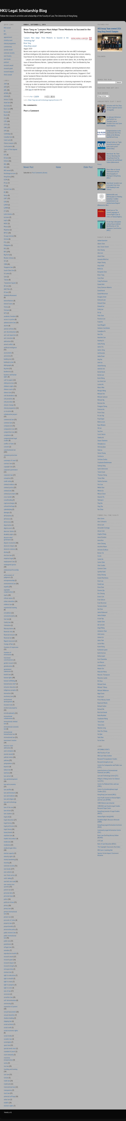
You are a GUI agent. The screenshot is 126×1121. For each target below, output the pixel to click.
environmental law (10, 583)
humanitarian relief (10, 684)
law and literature (9, 793)
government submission (8, 670)
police (6, 899)
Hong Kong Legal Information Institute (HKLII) (110, 826)
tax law (6, 1066)
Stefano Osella (102, 459)
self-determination (10, 1000)
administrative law (10, 322)
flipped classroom (9, 641)
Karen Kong (101, 646)
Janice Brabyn (102, 615)
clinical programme (10, 43)
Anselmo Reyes (102, 546)
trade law (7, 1081)
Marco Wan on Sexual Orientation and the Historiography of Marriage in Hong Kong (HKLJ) (114, 173)
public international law (10, 936)
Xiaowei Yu (101, 497)
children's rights (9, 386)
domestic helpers (9, 546)
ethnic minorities (9, 601)
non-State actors (9, 875)
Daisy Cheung (102, 575)
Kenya (6, 195)
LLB (5, 201)
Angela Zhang (102, 534)
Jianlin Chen (101, 621)
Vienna (6, 307)
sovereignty (7, 1042)
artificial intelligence (10, 347)
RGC (5, 248)
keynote (6, 766)
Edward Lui (101, 306)
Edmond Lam (102, 300)
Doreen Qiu (101, 590)
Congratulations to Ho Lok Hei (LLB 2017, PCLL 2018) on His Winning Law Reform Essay (114, 134)
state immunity (9, 1054)
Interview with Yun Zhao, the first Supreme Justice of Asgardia (114, 107)
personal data (8, 893)
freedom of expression (11, 647)
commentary (8, 46)
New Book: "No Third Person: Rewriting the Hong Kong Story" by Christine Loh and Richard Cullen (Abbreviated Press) (110, 159)
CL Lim (99, 556)
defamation (7, 515)
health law (7, 674)
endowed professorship (11, 570)
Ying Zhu (100, 506)
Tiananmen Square (10, 283)
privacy (6, 905)
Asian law (7, 102)
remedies (7, 950)
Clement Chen (102, 568)
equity (6, 595)
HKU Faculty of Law (104, 752)
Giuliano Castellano (104, 328)
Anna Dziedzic (102, 537)
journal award (8, 50)
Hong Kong (7, 176)
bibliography (8, 365)
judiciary (6, 760)
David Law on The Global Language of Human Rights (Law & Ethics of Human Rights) (114, 213)
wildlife (6, 1102)
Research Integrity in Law (105, 762)
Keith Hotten (102, 653)
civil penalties (8, 399)
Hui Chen (100, 609)
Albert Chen (101, 243)
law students (8, 813)
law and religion (9, 799)
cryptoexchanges (9, 503)
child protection (9, 383)
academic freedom (10, 316)
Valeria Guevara (102, 481)
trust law (7, 1093)
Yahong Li (100, 500)
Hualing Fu (101, 340)
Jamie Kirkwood (102, 612)
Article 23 (7, 99)
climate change (8, 405)
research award (8, 65)
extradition (7, 613)
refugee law (7, 947)
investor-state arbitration (8, 746)
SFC (5, 261)
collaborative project (10, 414)
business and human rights (10, 376)
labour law (7, 770)
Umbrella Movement (10, 295)
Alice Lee (100, 253)
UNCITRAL (7, 289)
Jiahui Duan (101, 356)
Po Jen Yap (101, 415)
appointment (8, 37)
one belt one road (9, 881)
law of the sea (8, 807)
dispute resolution (9, 543)
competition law (9, 432)
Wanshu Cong (102, 728)
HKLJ (5, 164)
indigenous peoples (10, 690)
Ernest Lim (101, 596)
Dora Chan (101, 587)
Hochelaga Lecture (9, 173)
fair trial (6, 619)
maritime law (8, 835)
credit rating (8, 481)
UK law (6, 286)
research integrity (9, 966)
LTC (5, 211)
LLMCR (6, 205)
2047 (5, 84)
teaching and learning (10, 1069)
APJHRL (6, 93)
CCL (5, 118)
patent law (7, 890)
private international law (10, 912)
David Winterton (103, 293)
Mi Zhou (100, 681)
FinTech (6, 161)
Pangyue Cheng (102, 406)
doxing (6, 552)
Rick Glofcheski (102, 712)
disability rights (8, 534)
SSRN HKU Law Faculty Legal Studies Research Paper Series (109, 807)
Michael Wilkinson (103, 690)
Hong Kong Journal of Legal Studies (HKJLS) (109, 812)
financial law (8, 638)
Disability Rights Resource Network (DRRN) (108, 821)
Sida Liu (100, 450)
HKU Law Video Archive (105, 756)
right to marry (8, 981)
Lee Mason (101, 662)
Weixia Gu (101, 490)
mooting (6, 863)
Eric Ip (99, 312)
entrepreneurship (9, 580)
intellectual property (10, 708)
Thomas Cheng (102, 475)
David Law (101, 584)
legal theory (8, 829)
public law (7, 941)
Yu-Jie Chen (101, 740)
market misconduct (10, 838)
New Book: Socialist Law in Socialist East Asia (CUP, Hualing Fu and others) (114, 186)
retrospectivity (8, 969)
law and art (7, 776)
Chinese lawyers (9, 143)
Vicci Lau (100, 484)
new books (7, 59)
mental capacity (9, 853)
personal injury (8, 896)
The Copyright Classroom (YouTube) (109, 847)
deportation (8, 525)
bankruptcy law (8, 362)
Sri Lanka (6, 273)
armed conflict (8, 344)
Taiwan (6, 280)
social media (8, 1036)
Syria (5, 276)
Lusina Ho (101, 384)
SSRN (5, 264)
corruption (7, 478)
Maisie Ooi (101, 668)
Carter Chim (101, 562)
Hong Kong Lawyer (30, 46)
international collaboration (8, 717)
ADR (5, 87)
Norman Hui (101, 403)
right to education (9, 975)
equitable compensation (8, 591)
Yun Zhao (100, 509)
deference (7, 519)
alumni (6, 325)
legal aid (6, 817)
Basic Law (7, 109)
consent (6, 447)
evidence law (8, 604)
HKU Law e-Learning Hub (105, 850)
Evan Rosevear (102, 603)
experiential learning (10, 607)
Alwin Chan (101, 256)
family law (7, 622)
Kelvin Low (101, 375)
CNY (5, 131)
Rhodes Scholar (8, 258)
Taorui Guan (101, 472)
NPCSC (6, 233)
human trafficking (9, 681)
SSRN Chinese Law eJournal (106, 803)
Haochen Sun (102, 337)
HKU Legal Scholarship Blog (23, 10)
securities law (8, 997)
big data (6, 368)
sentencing (7, 1003)
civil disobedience (9, 395)
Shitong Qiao (102, 447)
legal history (8, 823)
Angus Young (102, 262)
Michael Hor (101, 394)
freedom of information (8, 653)
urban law (7, 1099)
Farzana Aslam (102, 606)
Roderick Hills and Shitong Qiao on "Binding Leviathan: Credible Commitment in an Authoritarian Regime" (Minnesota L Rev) (110, 199)
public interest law (10, 932)
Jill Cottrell (101, 625)
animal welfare (8, 329)
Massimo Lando (102, 678)
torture (6, 1078)
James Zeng (101, 350)
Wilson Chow (102, 494)
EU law (6, 158)
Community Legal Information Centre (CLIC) (109, 831)
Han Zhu (100, 334)
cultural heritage (9, 506)
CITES (5, 124)
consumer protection (10, 455)
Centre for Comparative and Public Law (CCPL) (110, 766)
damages (7, 512)
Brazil (5, 115)
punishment (7, 944)
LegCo (6, 220)
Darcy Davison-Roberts (105, 287)
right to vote (8, 988)
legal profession (54, 100)
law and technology (42, 100)
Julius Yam (101, 640)
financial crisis (8, 631)
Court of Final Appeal (10, 149)
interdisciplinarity (9, 713)
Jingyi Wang (101, 628)
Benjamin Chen (102, 272)
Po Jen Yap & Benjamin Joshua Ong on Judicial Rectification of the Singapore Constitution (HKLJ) (114, 226)
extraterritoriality (9, 616)
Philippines (7, 245)
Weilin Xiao (101, 487)
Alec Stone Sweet (103, 247)
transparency (8, 1090)
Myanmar (7, 230)
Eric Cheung (101, 593)
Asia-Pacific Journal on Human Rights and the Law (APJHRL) (109, 799)
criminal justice (8, 487)
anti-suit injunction (10, 335)
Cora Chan (101, 278)
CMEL (5, 127)
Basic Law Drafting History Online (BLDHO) (108, 836)
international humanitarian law (9, 733)
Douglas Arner (102, 297)
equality (6, 586)
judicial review (8, 757)
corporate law (8, 475)
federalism (7, 625)
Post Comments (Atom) (39, 172)
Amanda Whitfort (103, 259)
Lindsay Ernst (102, 665)
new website (8, 872)
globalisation (8, 666)
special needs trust (10, 1048)
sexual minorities (9, 1015)
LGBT (5, 198)
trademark (7, 1084)
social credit (8, 1027)
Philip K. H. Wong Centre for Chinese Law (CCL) (109, 780)
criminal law (7, 490)
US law (6, 292)
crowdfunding (8, 500)
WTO (5, 313)
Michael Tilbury (102, 687)
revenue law (7, 972)
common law (8, 423)
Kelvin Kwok (101, 372)
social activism (8, 1024)
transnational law (9, 1087)
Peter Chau (101, 412)
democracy (7, 522)
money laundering (9, 859)
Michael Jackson (102, 397)
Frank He (100, 322)
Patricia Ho (101, 409)
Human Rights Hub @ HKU (106, 816)
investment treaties (10, 740)
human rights (8, 677)
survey (6, 1063)
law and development (11, 779)
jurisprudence (8, 763)
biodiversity (7, 371)
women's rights (8, 1106)
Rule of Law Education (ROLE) (107, 844)
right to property (9, 985)
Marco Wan (101, 387)
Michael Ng (101, 400)
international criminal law (10, 722)
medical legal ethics (10, 848)
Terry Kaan (101, 721)
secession (7, 994)
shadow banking (9, 1018)
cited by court (8, 40)
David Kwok (101, 290)
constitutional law (10, 450)
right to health (8, 978)
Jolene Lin (101, 637)
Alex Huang (101, 250)
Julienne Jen (101, 369)
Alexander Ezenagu (104, 528)
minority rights (8, 856)
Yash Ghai (100, 737)
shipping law (8, 1021)
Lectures (6, 217)
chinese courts (8, 389)
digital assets (8, 528)
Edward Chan (102, 303)
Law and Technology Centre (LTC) (108, 776)
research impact (9, 71)
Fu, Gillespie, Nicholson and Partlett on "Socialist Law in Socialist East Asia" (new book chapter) (114, 121)
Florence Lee (101, 319)
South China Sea (9, 270)
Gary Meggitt (102, 325)
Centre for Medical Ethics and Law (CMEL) (108, 785)
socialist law (8, 1039)
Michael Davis (102, 684)
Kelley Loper (101, 656)
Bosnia (6, 112)
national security (9, 53)
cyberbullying (8, 509)
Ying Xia (100, 503)
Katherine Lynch (102, 650)
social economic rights (11, 1030)
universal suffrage (9, 1096)
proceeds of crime (9, 920)
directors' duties (9, 531)
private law (7, 917)
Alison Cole (101, 531)
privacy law (7, 908)
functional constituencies (8, 659)
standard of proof (9, 1051)
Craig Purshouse (102, 281)
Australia (7, 106)
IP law (6, 183)
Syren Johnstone (103, 469)
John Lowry (101, 634)
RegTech (6, 255)
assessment (7, 353)
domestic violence (9, 549)
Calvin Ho (100, 559)
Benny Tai (101, 553)
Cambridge (7, 134)
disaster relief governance (8, 538)
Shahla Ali (101, 437)
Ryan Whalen (102, 425)
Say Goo (100, 431)
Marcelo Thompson (104, 675)
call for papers (8, 380)
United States (8, 304)
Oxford (6, 239)
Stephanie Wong (103, 718)
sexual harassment (10, 1012)
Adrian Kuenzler (102, 240)
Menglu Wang (102, 390)
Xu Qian (100, 734)
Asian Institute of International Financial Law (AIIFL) (107, 771)
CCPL (5, 121)
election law (8, 555)
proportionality (8, 926)
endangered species (10, 564)
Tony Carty (101, 725)
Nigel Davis (101, 693)
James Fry (100, 347)
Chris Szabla (101, 565)
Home (58, 167)
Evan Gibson (101, 600)
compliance (7, 435)
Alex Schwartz (102, 521)
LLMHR (6, 208)
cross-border (8, 497)
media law (7, 842)
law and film (8, 789)
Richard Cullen (102, 706)
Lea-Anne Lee (102, 381)
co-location (7, 411)
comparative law (9, 429)
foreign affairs (8, 644)
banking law (7, 359)
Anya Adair (101, 265)
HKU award (7, 28)
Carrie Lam (7, 140)
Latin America (8, 214)
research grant (8, 68)
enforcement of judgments (9, 576)
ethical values (8, 598)
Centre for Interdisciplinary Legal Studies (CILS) (108, 790)
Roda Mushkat (102, 715)
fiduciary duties (8, 628)
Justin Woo (101, 643)
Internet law (8, 189)
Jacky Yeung (101, 344)
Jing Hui (100, 359)
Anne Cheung (102, 543)
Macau (6, 226)
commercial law (9, 419)
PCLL (5, 242)
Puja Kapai (101, 419)
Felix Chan (101, 315)
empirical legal (8, 558)
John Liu (100, 362)
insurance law (8, 705)
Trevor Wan (101, 478)
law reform (7, 810)
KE (4, 31)
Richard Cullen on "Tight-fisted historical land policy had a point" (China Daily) (114, 145)
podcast (6, 62)
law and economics (10, 784)
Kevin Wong (101, 378)
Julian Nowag (102, 365)
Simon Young (102, 453)
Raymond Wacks (102, 703)
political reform (9, 902)
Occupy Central (8, 236)
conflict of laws (9, 443)
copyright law (8, 466)
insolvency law (8, 696)
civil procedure (8, 402)
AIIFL (5, 90)
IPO (5, 186)
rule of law (7, 991)
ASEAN (6, 96)
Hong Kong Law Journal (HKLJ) (107, 794)
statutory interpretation (8, 1059)
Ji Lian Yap (101, 618)
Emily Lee (100, 309)
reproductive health (10, 953)
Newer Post (28, 167)
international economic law (11, 728)
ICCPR (5, 180)
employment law (9, 561)
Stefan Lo (101, 456)
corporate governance (11, 470)
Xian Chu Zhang (102, 731)
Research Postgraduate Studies (107, 759)
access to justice (9, 319)
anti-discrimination (10, 332)
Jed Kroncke (101, 353)
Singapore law (8, 267)
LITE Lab (100, 840)
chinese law (7, 392)
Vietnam (6, 310)
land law (6, 773)
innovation (7, 693)
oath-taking (7, 878)
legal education (9, 820)
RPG (5, 34)
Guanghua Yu (102, 331)
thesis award (8, 75)
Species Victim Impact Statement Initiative (108, 854)
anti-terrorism (8, 338)
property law (8, 923)
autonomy (7, 356)
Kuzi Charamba (102, 659)
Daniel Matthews (103, 578)
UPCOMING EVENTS (104, 749)
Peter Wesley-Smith (104, 700)
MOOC (6, 223)
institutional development (8, 700)
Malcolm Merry (102, 672)
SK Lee (100, 428)
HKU (5, 167)
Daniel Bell (101, 284)
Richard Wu (101, 709)
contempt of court (10, 460)
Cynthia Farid (101, 571)
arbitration (7, 341)
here (30, 89)
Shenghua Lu (101, 444)
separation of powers (10, 1006)
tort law (6, 1074)
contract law (8, 463)
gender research (9, 663)
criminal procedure (9, 494)
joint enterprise (9, 751)
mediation (7, 845)
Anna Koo (101, 540)
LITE (60, 100)
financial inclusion (9, 635)
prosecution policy (9, 929)
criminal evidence (9, 484)
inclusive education (10, 687)
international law (9, 737)
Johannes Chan (102, 631)
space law (7, 1045)
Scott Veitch (101, 434)
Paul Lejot (101, 697)
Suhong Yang (102, 466)
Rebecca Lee (101, 422)
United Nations (8, 300)
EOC (5, 155)
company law (8, 426)
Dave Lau (100, 581)
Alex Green (101, 518)
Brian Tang (27, 43)
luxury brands (8, 832)
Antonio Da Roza (103, 550)
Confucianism (8, 146)
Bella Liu (100, 268)
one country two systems (9, 885)
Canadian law (8, 137)
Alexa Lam (101, 525)
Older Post (88, 167)
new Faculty (7, 56)
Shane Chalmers (102, 440)
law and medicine (9, 796)
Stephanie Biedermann (105, 462)
